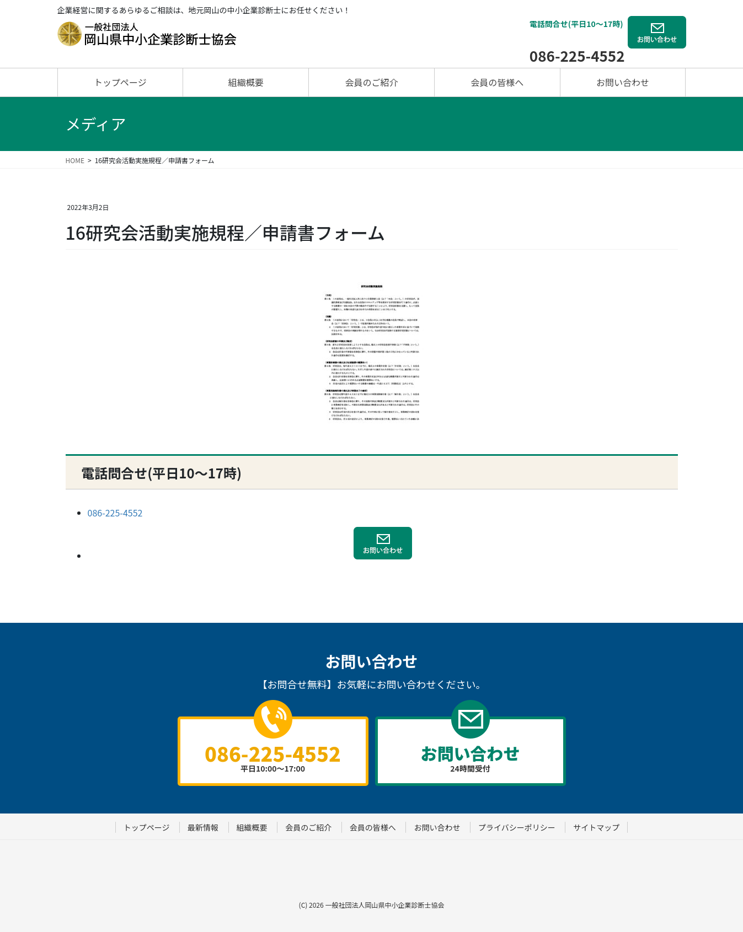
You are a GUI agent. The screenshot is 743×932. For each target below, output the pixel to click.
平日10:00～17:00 (273, 756)
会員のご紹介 (308, 827)
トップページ (147, 827)
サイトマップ (596, 827)
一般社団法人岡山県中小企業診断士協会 (384, 904)
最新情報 (203, 827)
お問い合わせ (437, 827)
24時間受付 (470, 757)
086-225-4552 (577, 55)
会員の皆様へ (373, 827)
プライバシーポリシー (516, 827)
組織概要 (252, 827)
